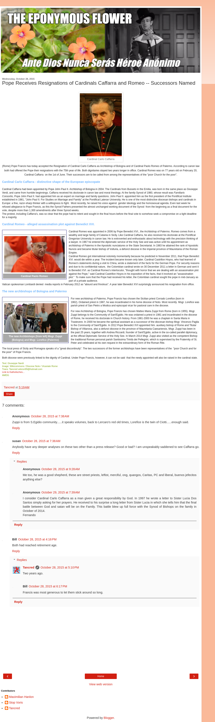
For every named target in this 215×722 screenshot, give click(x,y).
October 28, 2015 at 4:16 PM (37, 539)
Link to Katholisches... (13, 372)
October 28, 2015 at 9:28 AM (61, 469)
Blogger (109, 717)
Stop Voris (16, 702)
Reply (16, 428)
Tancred (28, 567)
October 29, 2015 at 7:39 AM (61, 492)
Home (100, 676)
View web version (101, 684)
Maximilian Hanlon (21, 697)
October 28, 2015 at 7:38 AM (50, 416)
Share (9, 394)
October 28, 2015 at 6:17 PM (48, 586)
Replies (22, 461)
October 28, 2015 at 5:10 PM (60, 567)
